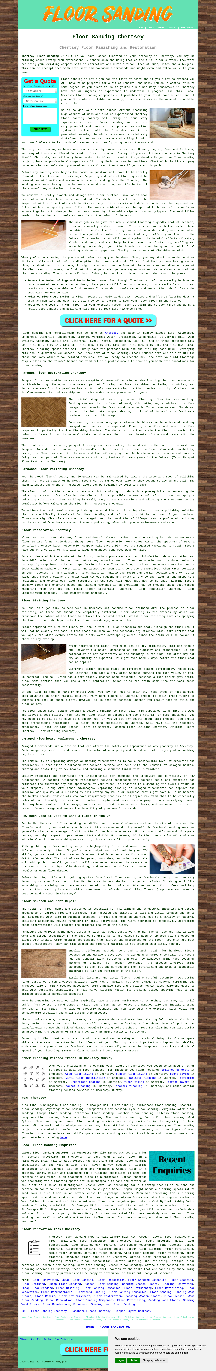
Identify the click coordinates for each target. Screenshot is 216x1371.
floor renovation (93, 1240)
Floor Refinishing (138, 1288)
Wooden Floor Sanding (101, 1284)
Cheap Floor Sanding (77, 1280)
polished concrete (175, 1069)
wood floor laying (79, 1073)
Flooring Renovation (177, 1284)
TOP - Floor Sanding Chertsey (44, 1311)
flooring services (35, 1269)
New (32, 1339)
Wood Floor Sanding (120, 1304)
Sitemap (23, 1339)
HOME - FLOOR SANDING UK (108, 1327)
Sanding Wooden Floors (140, 1284)
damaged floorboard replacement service (80, 780)
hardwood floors (79, 480)
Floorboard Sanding (90, 1292)
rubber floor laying (131, 1073)
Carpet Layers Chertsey (133, 1311)
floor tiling (134, 1082)
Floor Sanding (160, 1292)
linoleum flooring (128, 1086)
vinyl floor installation (85, 1078)
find (33, 1105)
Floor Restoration (110, 1280)
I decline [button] (133, 1360)
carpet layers (178, 1082)
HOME (141, 28)
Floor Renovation (45, 1280)
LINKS (150, 28)
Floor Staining (181, 1280)
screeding (187, 1078)
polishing (28, 495)
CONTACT (172, 28)
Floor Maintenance (56, 1304)
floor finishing (170, 1253)
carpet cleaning (78, 1086)
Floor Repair (45, 1296)
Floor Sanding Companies (147, 1280)
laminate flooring (142, 1078)
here (63, 1137)
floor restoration (96, 1261)
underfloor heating (85, 1082)
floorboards (107, 761)
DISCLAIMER (186, 28)
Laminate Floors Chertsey (91, 1311)
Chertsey (111, 332)
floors (125, 977)
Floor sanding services (95, 1121)
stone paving (180, 1073)
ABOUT (161, 28)
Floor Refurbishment (56, 1292)
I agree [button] (121, 1360)
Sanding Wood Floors (164, 1300)
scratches (137, 1031)
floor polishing (62, 1240)
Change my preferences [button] (154, 1360)
